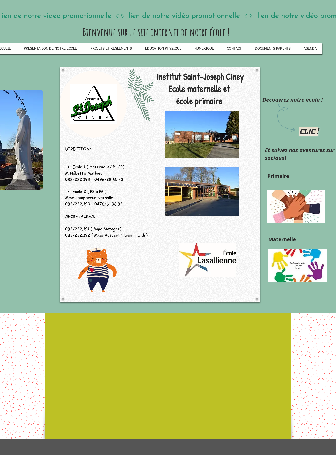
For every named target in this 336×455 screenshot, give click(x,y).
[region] (160, 184)
